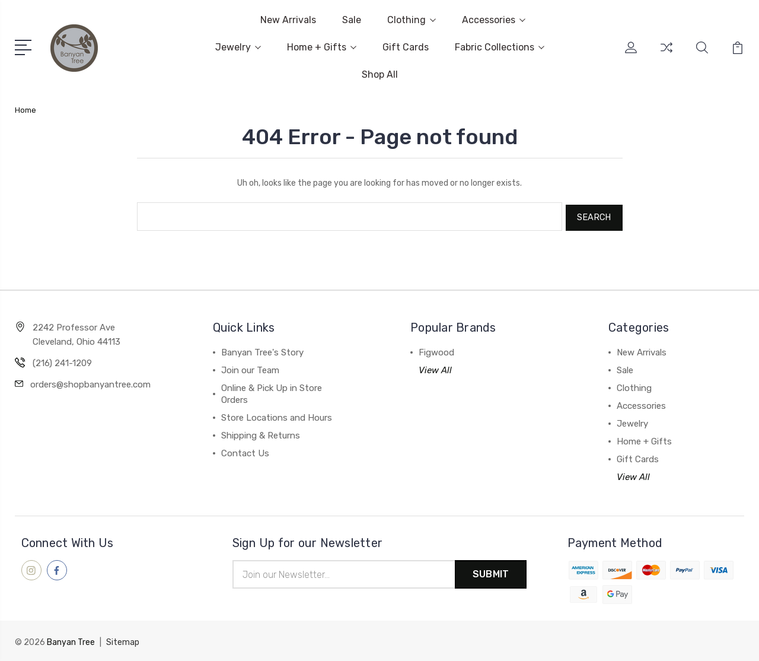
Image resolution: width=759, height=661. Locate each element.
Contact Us (245, 451)
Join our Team (250, 368)
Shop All (380, 74)
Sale (351, 20)
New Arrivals (288, 20)
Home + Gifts (321, 47)
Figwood (436, 350)
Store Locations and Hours (276, 415)
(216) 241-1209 (62, 360)
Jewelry (238, 47)
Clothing (411, 20)
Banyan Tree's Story (262, 350)
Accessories (493, 20)
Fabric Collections (499, 47)
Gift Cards (405, 47)
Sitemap (122, 640)
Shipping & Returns (260, 433)
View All (435, 368)
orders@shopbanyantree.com (90, 382)
